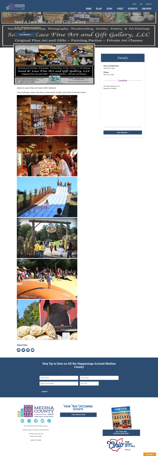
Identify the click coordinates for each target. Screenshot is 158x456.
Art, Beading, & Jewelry (29, 27)
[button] (18, 350)
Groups (146, 8)
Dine (88, 8)
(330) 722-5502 (35, 440)
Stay (109, 8)
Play (99, 8)
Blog (141, 4)
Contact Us (149, 4)
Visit (120, 8)
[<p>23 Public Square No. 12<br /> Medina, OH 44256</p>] (122, 108)
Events (132, 8)
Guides (134, 4)
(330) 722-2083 (108, 74)
